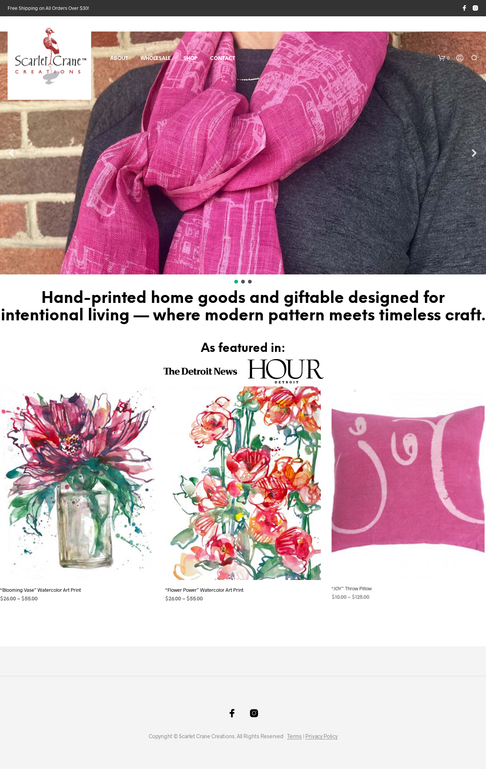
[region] (243, 158)
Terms (294, 736)
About (119, 58)
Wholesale (155, 58)
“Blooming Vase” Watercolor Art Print (40, 590)
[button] (444, 58)
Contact (222, 58)
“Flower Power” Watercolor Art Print (206, 584)
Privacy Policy (321, 736)
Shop (190, 58)
